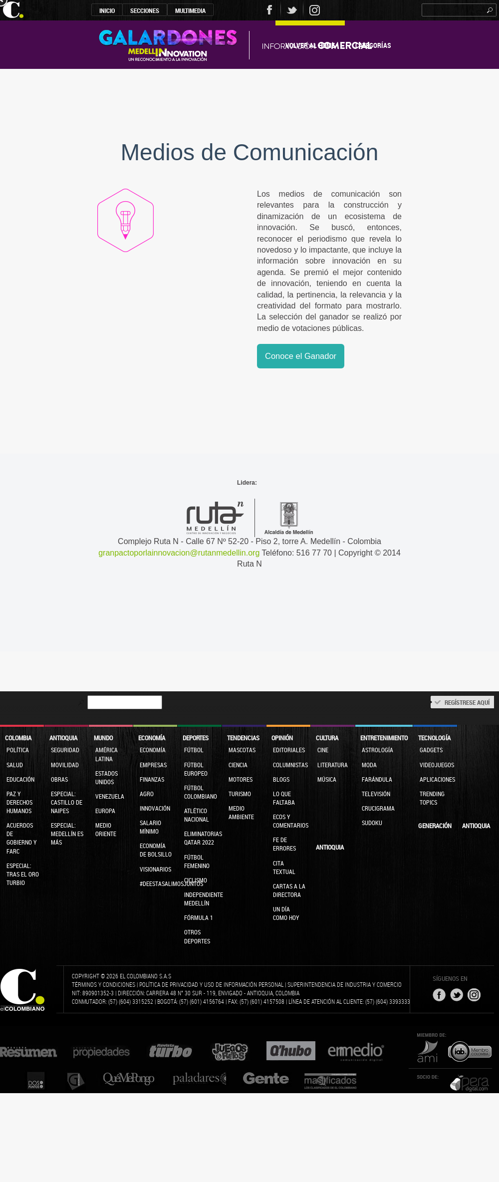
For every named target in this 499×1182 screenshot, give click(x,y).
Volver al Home (310, 45)
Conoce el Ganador (300, 355)
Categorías (373, 45)
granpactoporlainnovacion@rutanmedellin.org (178, 553)
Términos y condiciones (103, 984)
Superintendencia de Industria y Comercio (344, 984)
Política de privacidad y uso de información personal (211, 984)
